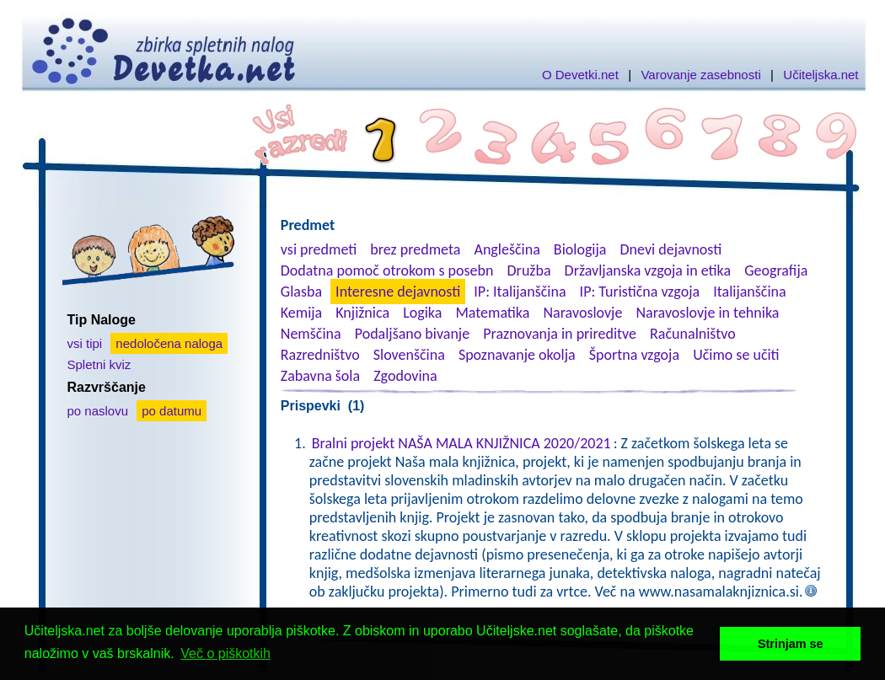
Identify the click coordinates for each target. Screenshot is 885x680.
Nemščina (311, 333)
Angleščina (506, 249)
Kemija (301, 312)
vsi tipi (85, 343)
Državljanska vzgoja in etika (648, 270)
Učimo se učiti (736, 354)
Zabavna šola (320, 376)
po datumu (171, 411)
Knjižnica (362, 312)
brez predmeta (415, 249)
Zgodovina (405, 376)
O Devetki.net (580, 74)
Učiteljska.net (820, 74)
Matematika (492, 312)
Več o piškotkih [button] (225, 653)
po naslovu (98, 411)
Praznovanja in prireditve (559, 333)
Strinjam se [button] (790, 644)
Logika (422, 312)
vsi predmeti (319, 249)
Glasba (301, 291)
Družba (529, 270)
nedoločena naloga (169, 343)
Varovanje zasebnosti (700, 74)
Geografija (775, 270)
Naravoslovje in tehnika (707, 312)
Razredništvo (320, 354)
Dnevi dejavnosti (671, 249)
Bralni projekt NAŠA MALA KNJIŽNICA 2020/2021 (461, 443)
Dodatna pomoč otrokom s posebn (387, 270)
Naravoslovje (582, 312)
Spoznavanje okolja (517, 354)
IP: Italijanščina (520, 291)
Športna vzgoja (634, 354)
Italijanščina (749, 291)
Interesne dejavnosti (397, 291)
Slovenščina (409, 354)
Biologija (580, 249)
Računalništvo (693, 333)
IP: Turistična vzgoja (640, 291)
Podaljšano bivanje (412, 333)
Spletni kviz (99, 364)
